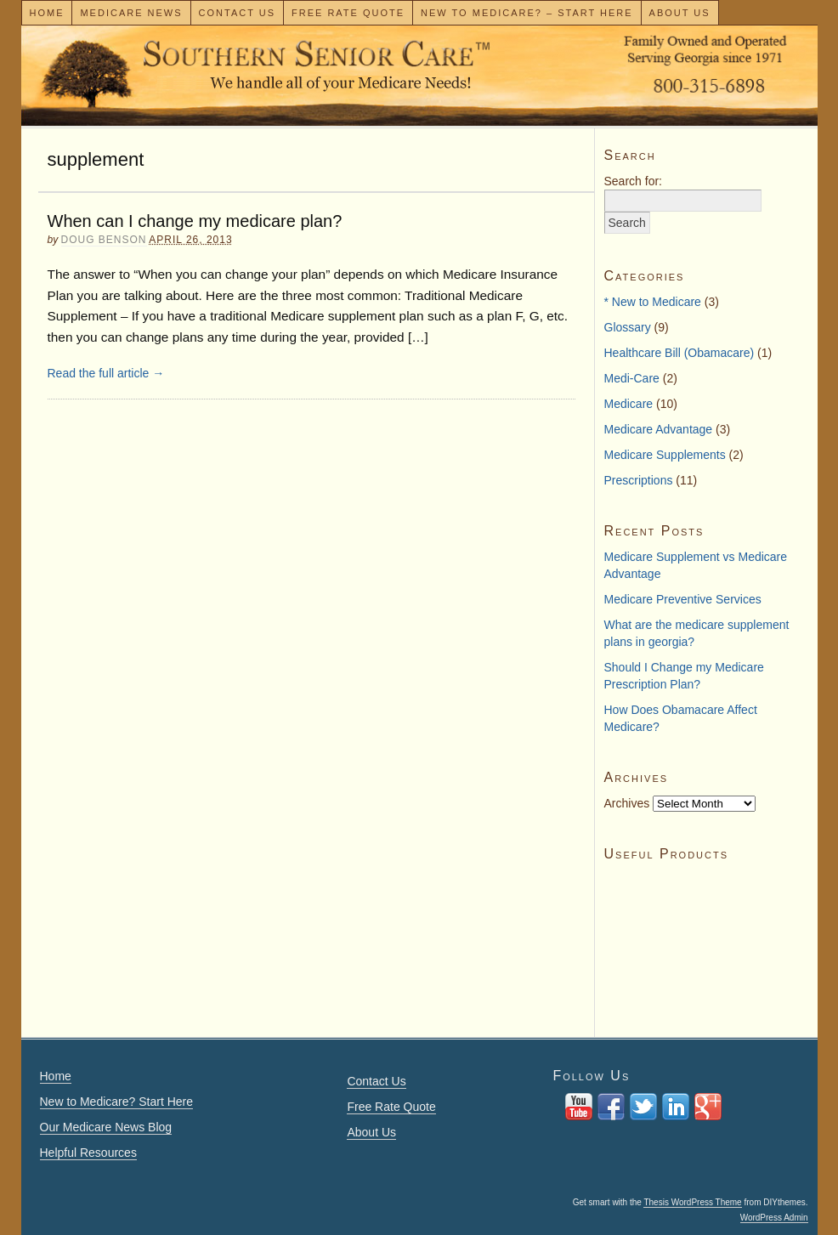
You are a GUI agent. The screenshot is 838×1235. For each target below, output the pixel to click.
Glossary (627, 327)
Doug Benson (104, 240)
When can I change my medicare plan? (195, 221)
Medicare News (131, 13)
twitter (643, 1106)
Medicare (629, 404)
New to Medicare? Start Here (117, 1101)
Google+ (708, 1106)
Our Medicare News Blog (106, 1127)
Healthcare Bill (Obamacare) (679, 353)
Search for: (633, 181)
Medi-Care (632, 378)
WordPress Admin (774, 1217)
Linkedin (675, 1106)
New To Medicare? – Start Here (527, 13)
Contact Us (237, 13)
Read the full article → (106, 373)
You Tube (578, 1106)
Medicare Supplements (665, 455)
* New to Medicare (652, 302)
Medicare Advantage (658, 429)
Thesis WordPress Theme (692, 1202)
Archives (627, 803)
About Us (680, 13)
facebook (611, 1106)
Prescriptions (638, 480)
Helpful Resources (88, 1152)
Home (46, 13)
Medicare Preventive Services (683, 599)
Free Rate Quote (348, 13)
